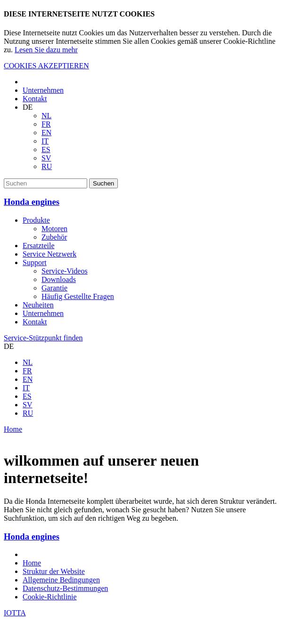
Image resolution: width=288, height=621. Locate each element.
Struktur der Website (54, 571)
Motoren (54, 229)
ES (45, 149)
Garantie (54, 288)
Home (13, 429)
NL (46, 116)
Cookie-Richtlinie (50, 597)
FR (46, 124)
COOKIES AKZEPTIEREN (46, 66)
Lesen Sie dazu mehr (46, 50)
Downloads (58, 279)
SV (46, 158)
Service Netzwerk (49, 254)
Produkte (36, 220)
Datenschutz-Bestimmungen (65, 588)
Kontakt (35, 99)
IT (45, 141)
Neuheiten (38, 305)
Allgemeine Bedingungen (61, 580)
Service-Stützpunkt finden (43, 338)
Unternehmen (43, 90)
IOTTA (15, 613)
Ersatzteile (39, 246)
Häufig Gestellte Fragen (77, 296)
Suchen (103, 183)
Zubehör (54, 237)
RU (46, 166)
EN (46, 133)
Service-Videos (64, 271)
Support (35, 262)
